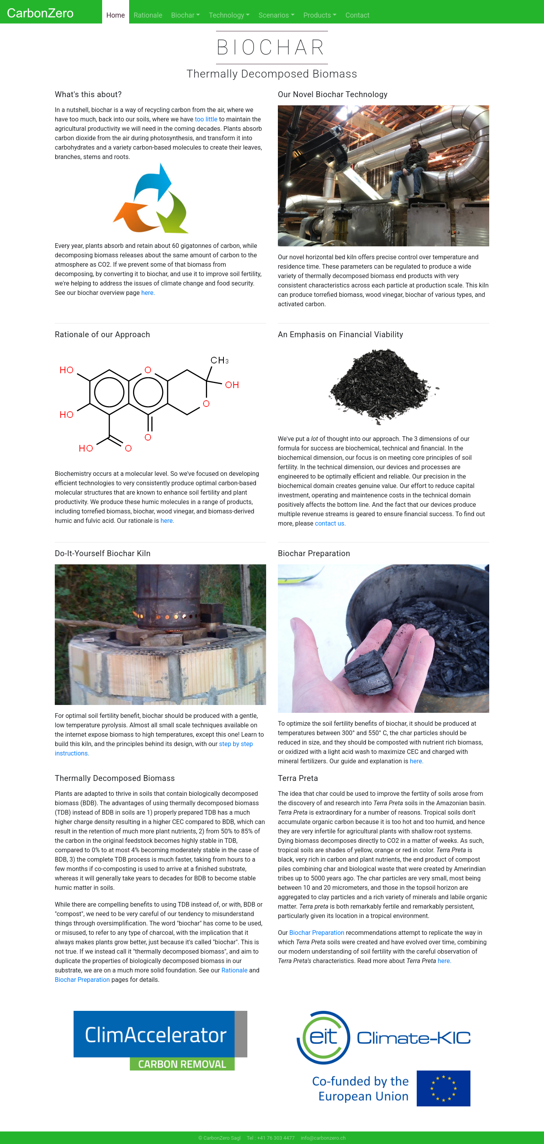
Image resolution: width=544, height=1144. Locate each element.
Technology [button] (226, 15)
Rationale (147, 15)
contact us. (330, 523)
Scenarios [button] (274, 15)
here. (148, 292)
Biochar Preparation (82, 979)
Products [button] (317, 15)
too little (206, 119)
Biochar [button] (183, 15)
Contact (358, 15)
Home (115, 15)
